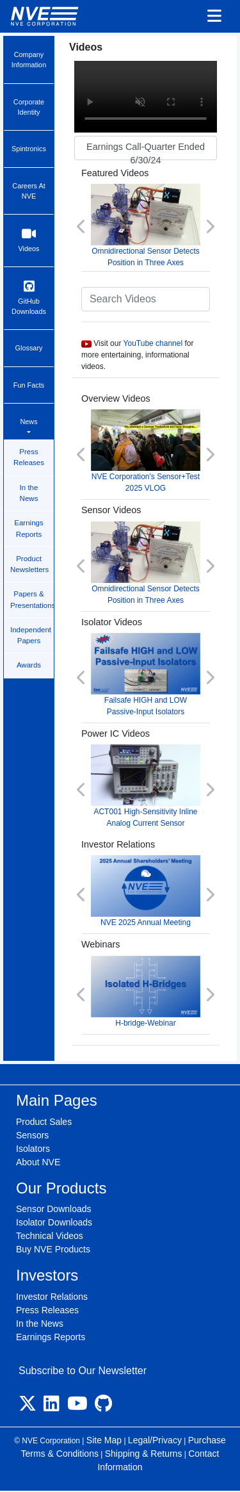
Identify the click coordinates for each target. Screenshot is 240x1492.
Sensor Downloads (54, 1209)
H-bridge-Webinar (145, 992)
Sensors (32, 1135)
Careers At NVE (28, 191)
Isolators (33, 1149)
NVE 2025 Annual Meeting (145, 891)
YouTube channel (153, 343)
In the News (29, 493)
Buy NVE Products (53, 1249)
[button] (81, 226)
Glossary (29, 348)
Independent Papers (30, 635)
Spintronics (29, 148)
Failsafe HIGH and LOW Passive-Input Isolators (145, 674)
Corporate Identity (28, 107)
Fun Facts (28, 385)
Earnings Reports (28, 528)
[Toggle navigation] (214, 16)
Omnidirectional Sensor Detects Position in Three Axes (145, 225)
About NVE (38, 1162)
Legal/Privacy (155, 1440)
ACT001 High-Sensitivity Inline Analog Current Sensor (145, 786)
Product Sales (44, 1122)
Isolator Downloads (54, 1222)
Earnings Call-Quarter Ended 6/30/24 (145, 151)
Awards (29, 665)
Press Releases (28, 457)
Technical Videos (49, 1236)
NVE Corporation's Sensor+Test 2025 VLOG (145, 451)
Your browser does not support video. (145, 97)
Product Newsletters (29, 564)
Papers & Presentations (32, 599)
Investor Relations (52, 1296)
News (28, 421)
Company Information (29, 60)
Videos (28, 239)
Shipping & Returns (143, 1453)
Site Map (104, 1440)
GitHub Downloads (28, 297)
